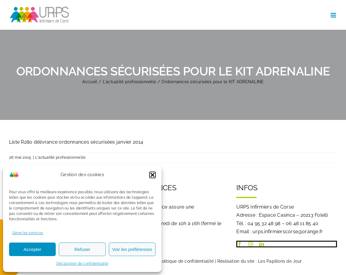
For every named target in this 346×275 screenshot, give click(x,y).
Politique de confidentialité (186, 261)
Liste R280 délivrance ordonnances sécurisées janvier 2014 (76, 142)
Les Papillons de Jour (280, 261)
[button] (152, 175)
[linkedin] (261, 244)
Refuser (82, 249)
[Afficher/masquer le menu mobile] (334, 15)
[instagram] (250, 244)
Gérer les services (27, 233)
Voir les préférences (132, 249)
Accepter (32, 249)
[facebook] (239, 244)
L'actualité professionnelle (60, 157)
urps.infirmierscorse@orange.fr (288, 231)
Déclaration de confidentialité (82, 263)
